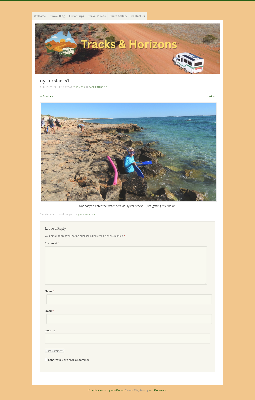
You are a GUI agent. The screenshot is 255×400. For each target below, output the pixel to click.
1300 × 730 (79, 87)
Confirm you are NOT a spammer (67, 360)
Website (50, 330)
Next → (211, 96)
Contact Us (138, 16)
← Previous (46, 96)
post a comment (87, 214)
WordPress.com (157, 390)
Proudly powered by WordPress (105, 390)
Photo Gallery (118, 16)
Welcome (40, 16)
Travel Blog (57, 16)
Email (49, 311)
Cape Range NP (98, 87)
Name (49, 291)
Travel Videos (97, 16)
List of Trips (76, 16)
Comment (52, 243)
